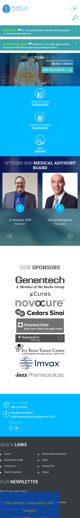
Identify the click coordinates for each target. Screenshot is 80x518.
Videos (45, 471)
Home (7, 453)
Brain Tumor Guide (13, 459)
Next (70, 236)
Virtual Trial (48, 465)
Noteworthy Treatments (54, 453)
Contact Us (10, 465)
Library (40, 150)
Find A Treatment (13, 471)
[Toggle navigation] (75, 8)
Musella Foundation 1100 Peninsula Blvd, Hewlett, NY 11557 (30, 414)
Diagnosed (40, 103)
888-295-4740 (42, 405)
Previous (10, 236)
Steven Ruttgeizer (60, 222)
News (45, 459)
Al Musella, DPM (20, 222)
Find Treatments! (57, 70)
